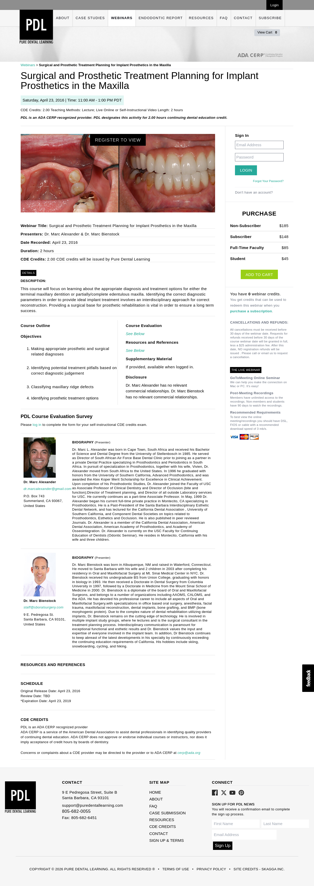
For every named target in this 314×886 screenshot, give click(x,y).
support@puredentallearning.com (92, 805)
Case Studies (90, 18)
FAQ (224, 18)
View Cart (267, 32)
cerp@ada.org (188, 753)
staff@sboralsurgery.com (43, 607)
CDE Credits (162, 826)
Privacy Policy (211, 869)
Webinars (121, 18)
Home (155, 792)
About (63, 18)
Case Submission (167, 813)
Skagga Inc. (272, 869)
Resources (201, 18)
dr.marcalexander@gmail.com (47, 489)
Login (274, 5)
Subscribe (270, 18)
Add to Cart (259, 274)
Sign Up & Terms (166, 840)
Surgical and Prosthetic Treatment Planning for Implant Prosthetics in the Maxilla (105, 65)
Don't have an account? (254, 192)
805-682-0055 (76, 811)
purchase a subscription (251, 311)
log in (37, 425)
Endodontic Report (161, 18)
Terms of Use (175, 869)
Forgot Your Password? (268, 181)
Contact (243, 18)
